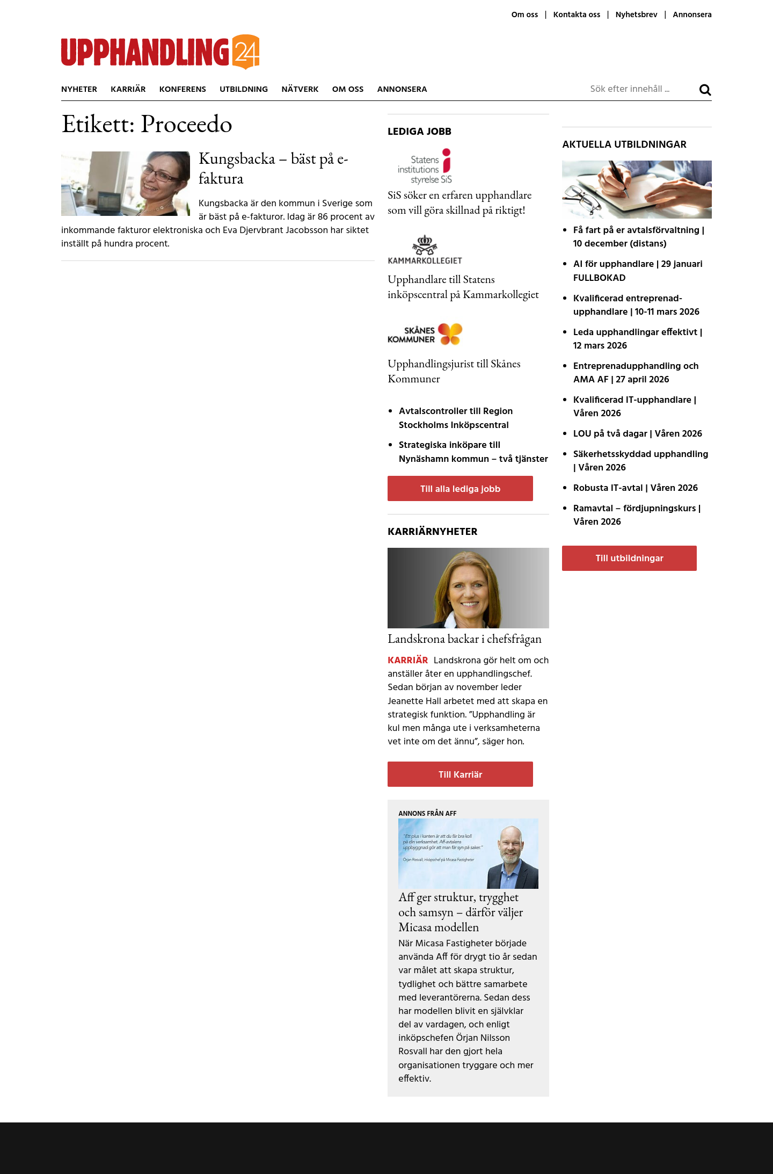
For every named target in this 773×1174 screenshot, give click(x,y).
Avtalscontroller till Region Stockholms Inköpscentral (456, 418)
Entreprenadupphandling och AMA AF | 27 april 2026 (636, 373)
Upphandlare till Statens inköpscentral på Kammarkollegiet (463, 286)
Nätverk (299, 90)
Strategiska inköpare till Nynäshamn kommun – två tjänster (473, 452)
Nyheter (79, 90)
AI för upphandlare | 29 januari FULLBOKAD (638, 271)
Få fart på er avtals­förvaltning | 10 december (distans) (638, 237)
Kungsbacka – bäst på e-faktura (273, 168)
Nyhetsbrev (637, 15)
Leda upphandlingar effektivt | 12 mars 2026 (637, 339)
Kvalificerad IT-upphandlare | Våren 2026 (634, 407)
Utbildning (244, 90)
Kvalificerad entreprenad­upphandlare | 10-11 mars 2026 (636, 305)
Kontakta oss (576, 15)
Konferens (182, 90)
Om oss (525, 15)
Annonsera (692, 15)
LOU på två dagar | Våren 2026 (637, 434)
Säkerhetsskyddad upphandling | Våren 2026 (641, 461)
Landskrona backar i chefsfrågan (465, 638)
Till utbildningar (629, 559)
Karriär (128, 90)
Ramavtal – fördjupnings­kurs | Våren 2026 (637, 515)
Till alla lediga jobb (460, 489)
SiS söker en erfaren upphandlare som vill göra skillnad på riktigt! (459, 202)
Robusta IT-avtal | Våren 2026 (635, 488)
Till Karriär (460, 775)
